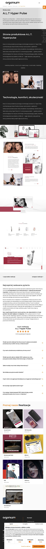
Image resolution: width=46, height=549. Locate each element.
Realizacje (24, 405)
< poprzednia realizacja (9, 277)
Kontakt (29, 518)
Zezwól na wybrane (25, 546)
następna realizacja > (37, 277)
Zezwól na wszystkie (38, 546)
